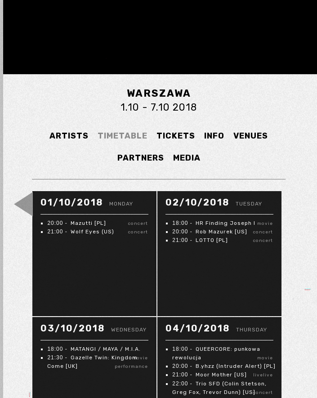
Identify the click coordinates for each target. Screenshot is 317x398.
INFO (214, 136)
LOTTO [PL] (212, 240)
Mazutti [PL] (88, 223)
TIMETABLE (122, 136)
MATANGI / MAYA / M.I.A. (106, 349)
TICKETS (175, 136)
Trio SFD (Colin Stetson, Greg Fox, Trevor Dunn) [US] (219, 387)
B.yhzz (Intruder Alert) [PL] (236, 366)
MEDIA (187, 158)
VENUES (250, 136)
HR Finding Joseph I (225, 223)
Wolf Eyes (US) (92, 231)
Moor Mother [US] (221, 374)
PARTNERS (140, 158)
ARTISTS (69, 136)
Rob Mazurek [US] (221, 231)
